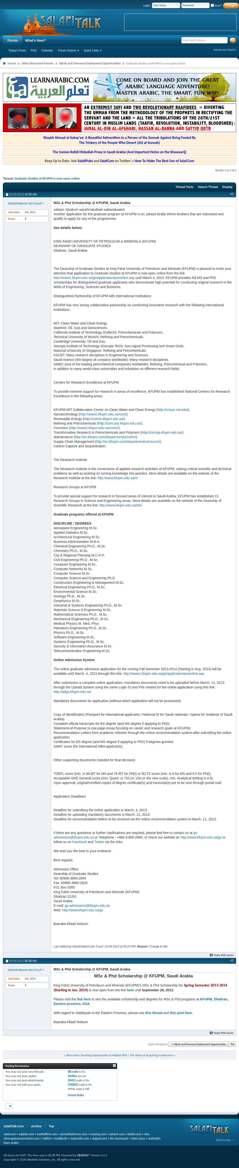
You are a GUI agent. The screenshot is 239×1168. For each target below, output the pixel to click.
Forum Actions (67, 50)
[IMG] (72, 1080)
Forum (12, 40)
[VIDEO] (73, 1084)
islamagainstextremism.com (22, 1138)
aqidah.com (26, 1134)
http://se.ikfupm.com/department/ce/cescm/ (128, 441)
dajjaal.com (99, 1138)
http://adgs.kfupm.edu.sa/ (72, 692)
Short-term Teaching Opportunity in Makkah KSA (96, 1055)
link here (84, 999)
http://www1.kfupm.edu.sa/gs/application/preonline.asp (94, 278)
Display (227, 187)
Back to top (223, 1140)
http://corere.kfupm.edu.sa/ (104, 419)
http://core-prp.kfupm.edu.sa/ (119, 423)
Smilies (72, 1076)
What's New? (35, 40)
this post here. (181, 1013)
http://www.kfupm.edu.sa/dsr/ (120, 505)
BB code (73, 1071)
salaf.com (10, 1134)
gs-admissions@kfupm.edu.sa (87, 905)
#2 (232, 960)
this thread (154, 1013)
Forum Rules (76, 1095)
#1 (232, 194)
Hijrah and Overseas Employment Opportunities (90, 63)
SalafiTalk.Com (14, 1126)
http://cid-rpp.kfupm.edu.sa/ (162, 432)
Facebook (79, 842)
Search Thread (208, 187)
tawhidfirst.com (47, 1134)
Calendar (47, 50)
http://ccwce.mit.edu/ (173, 410)
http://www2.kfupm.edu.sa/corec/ (94, 428)
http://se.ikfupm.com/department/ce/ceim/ (105, 437)
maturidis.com (80, 1138)
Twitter (99, 842)
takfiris (47, 1138)
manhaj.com (98, 1134)
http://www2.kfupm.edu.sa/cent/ (103, 414)
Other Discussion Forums (38, 63)
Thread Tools (184, 187)
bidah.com (134, 1134)
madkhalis (61, 1138)
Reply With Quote (222, 955)
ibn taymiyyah (119, 1138)
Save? (216, 5)
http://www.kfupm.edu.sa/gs (201, 837)
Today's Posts (17, 50)
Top (232, 1044)
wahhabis (154, 1138)
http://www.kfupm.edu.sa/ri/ (118, 478)
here (130, 990)
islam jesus (138, 1138)
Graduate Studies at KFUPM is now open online (47, 178)
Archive (36, 1126)
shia (146, 1134)
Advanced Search (224, 49)
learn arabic (11, 1143)
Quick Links (91, 50)
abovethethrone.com (73, 1134)
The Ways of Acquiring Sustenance (151, 1055)
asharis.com (117, 1134)
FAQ (34, 50)
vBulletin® (83, 1155)
